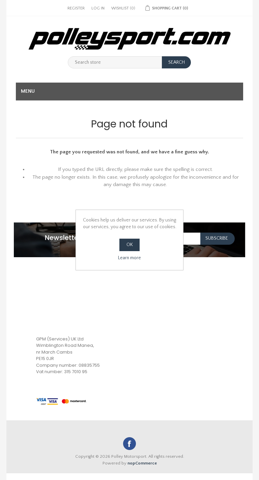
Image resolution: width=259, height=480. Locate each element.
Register (76, 8)
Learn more (129, 258)
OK (129, 244)
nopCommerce (142, 463)
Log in (98, 8)
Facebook (129, 443)
